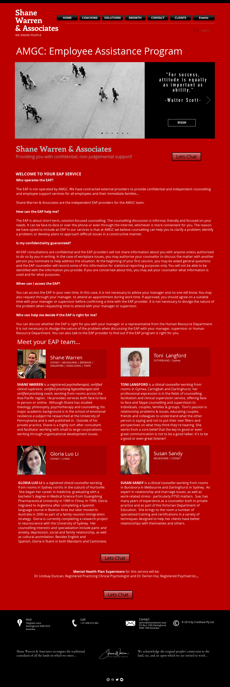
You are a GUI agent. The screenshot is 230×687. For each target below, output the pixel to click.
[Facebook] (112, 679)
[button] (182, 122)
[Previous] (21, 100)
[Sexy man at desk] (122, 133)
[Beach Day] (117, 133)
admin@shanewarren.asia (152, 622)
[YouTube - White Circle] (121, 679)
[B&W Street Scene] (102, 133)
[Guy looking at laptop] (107, 133)
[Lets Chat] (186, 156)
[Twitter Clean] (117, 679)
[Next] (208, 100)
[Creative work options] (112, 133)
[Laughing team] (127, 133)
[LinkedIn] (108, 679)
